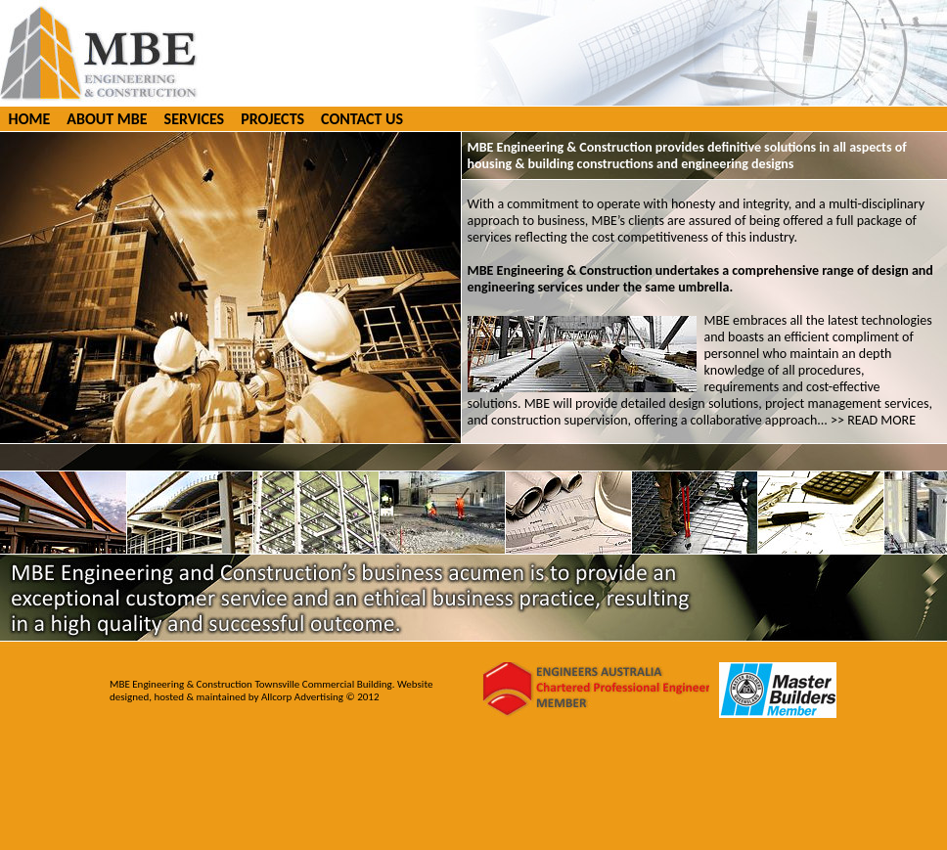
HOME (30, 119)
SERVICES (194, 119)
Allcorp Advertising (303, 697)
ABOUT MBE (107, 119)
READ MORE (881, 420)
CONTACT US (362, 119)
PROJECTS (272, 119)
